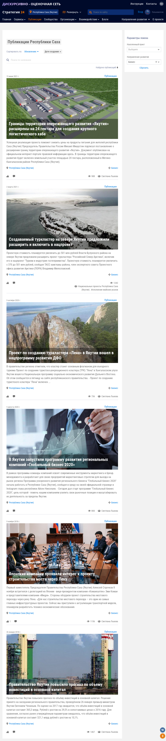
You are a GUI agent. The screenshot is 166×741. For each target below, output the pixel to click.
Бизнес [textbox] (142, 62)
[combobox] (144, 49)
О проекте (158, 19)
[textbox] (144, 49)
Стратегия (13, 12)
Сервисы (19, 19)
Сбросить (144, 67)
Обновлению (30, 51)
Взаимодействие (88, 19)
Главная (6, 19)
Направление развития (138, 57)
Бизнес (114, 168)
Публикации (34, 19)
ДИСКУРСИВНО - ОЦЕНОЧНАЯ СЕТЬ (31, 4)
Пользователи (157, 12)
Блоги (105, 19)
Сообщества (51, 19)
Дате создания (52, 51)
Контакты (151, 3)
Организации (67, 19)
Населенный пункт (136, 44)
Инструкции (136, 3)
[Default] (63, 60)
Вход (140, 11)
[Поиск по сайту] (113, 12)
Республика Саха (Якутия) (45, 12)
